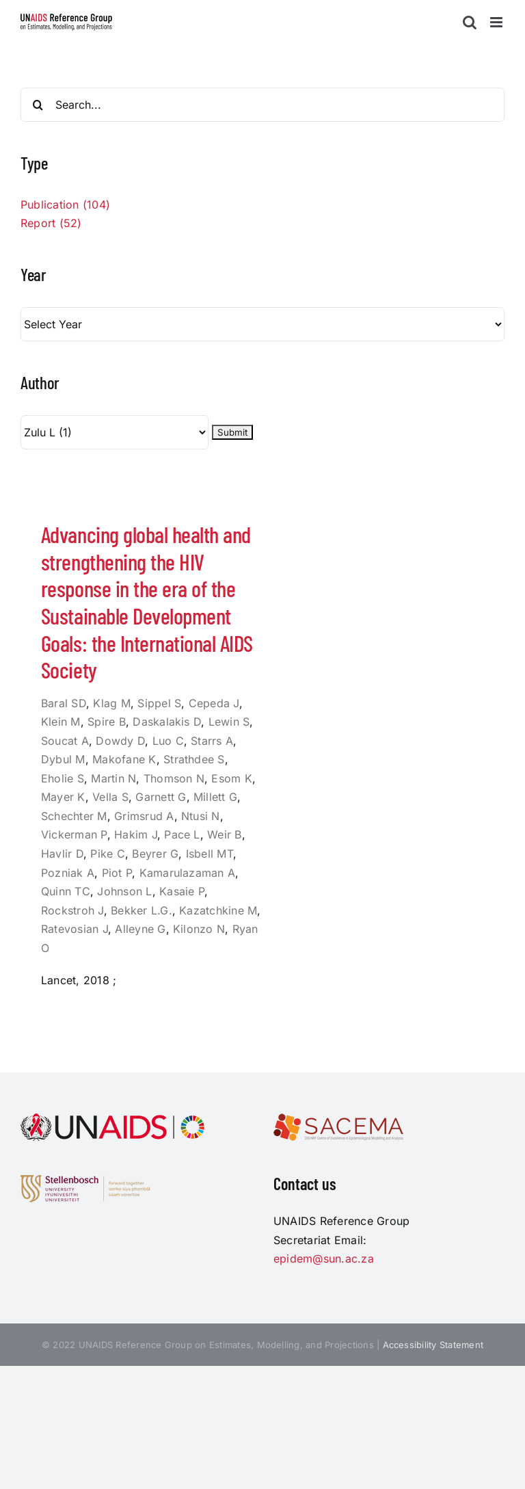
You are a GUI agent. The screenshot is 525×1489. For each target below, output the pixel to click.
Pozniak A (67, 873)
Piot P (117, 873)
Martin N (113, 778)
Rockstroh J (72, 910)
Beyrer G (155, 853)
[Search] (38, 105)
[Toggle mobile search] (469, 22)
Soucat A (65, 741)
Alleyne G (140, 929)
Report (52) (51, 223)
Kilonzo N (199, 929)
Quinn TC (65, 891)
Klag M (111, 703)
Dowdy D (120, 741)
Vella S (110, 797)
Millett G (215, 797)
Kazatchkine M (218, 910)
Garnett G (160, 797)
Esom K (231, 778)
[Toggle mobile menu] (497, 22)
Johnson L (124, 891)
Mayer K (63, 797)
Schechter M (74, 816)
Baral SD (63, 703)
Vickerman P (74, 834)
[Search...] (262, 105)
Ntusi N (200, 816)
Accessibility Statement (433, 1344)
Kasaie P (181, 891)
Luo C (168, 741)
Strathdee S (194, 759)
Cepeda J (214, 703)
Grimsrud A (144, 816)
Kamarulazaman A (187, 873)
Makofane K (124, 759)
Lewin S (229, 721)
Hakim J (135, 834)
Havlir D (62, 853)
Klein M (61, 721)
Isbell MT (209, 853)
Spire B (107, 721)
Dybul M (63, 759)
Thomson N (174, 778)
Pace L (182, 834)
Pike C (107, 853)
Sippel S (159, 703)
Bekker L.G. (141, 910)
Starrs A (212, 741)
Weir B (224, 834)
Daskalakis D (167, 721)
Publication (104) (65, 204)
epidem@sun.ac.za (323, 1258)
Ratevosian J (74, 929)
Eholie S (62, 778)
